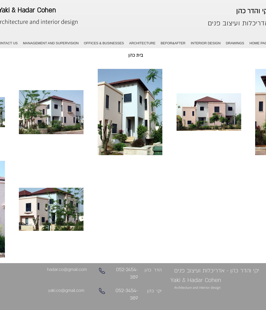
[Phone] (102, 271)
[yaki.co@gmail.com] (66, 290)
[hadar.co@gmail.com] (67, 269)
